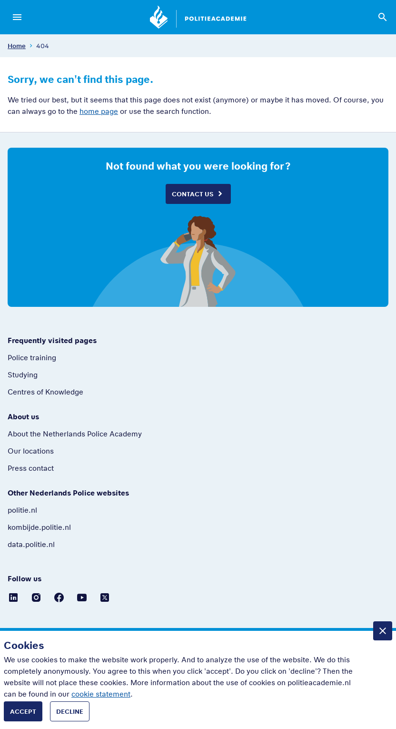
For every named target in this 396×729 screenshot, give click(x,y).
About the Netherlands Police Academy (75, 433)
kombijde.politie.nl (39, 527)
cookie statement (100, 694)
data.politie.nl (31, 544)
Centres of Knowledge (45, 391)
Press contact (31, 468)
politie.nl (22, 510)
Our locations (31, 451)
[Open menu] (17, 17)
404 (42, 46)
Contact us (192, 194)
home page (98, 111)
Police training (32, 357)
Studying (23, 374)
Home (17, 46)
